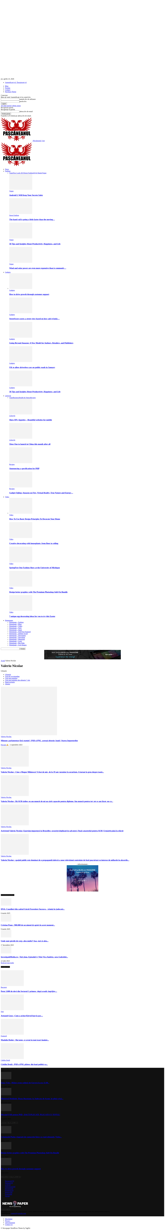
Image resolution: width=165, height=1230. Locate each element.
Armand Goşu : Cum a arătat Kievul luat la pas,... (22, 1016)
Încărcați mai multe (7, 963)
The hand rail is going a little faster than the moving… (32, 219)
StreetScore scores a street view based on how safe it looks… (34, 319)
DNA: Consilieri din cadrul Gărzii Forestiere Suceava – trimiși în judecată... (33, 909)
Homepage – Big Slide (17, 643)
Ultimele (8, 674)
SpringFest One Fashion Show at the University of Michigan (34, 568)
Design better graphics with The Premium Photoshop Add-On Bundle (38, 592)
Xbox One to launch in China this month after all (29, 444)
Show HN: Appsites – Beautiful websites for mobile (30, 420)
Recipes (33, 398)
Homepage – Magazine (17, 639)
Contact (7, 90)
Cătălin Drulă (5, 1060)
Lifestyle (8, 396)
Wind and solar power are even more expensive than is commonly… (37, 268)
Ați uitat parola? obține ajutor (11, 106)
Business (16, 398)
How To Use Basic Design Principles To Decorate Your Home (34, 519)
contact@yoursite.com (18, 1213)
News (7, 169)
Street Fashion (29, 173)
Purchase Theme (10, 92)
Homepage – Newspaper (17, 635)
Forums (7, 88)
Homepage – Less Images (18, 645)
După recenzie (10, 682)
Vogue (44, 173)
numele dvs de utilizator (27, 99)
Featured (4, 1036)
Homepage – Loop (15, 641)
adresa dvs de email (26, 111)
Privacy (7, 1221)
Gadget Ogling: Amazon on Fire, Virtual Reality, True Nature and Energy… (41, 493)
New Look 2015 (18, 173)
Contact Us (9, 1224)
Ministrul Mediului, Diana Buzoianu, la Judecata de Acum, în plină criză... (32, 1099)
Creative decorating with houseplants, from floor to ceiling (33, 543)
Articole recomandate (12, 676)
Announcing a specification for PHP (24, 468)
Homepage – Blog (15, 624)
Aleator (7, 684)
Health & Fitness (24, 398)
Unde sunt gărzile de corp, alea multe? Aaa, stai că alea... (24, 941)
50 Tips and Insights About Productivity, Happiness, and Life (34, 244)
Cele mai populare (11, 678)
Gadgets (8, 272)
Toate (11, 173)
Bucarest (4, 987)
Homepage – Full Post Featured (20, 632)
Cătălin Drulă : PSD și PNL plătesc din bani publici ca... (24, 1064)
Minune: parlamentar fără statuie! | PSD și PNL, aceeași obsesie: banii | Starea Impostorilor (39, 740)
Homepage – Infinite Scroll (18, 634)
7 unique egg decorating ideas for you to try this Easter (32, 616)
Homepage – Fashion (16, 622)
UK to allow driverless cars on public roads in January (32, 367)
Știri (2, 1011)
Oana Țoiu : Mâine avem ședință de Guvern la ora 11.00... (25, 1083)
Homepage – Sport (15, 630)
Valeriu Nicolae (6, 736)
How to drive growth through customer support (29, 294)
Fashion (7, 171)
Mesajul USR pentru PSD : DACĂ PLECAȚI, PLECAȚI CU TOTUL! (30, 1115)
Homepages (9, 620)
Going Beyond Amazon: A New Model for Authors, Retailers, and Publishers (41, 343)
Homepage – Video (15, 626)
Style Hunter (38, 173)
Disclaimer (8, 1219)
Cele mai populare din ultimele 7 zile (17, 680)
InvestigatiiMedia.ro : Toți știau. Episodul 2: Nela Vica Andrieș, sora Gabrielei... (34, 957)
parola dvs (22, 101)
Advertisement (10, 1223)
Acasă (3, 661)
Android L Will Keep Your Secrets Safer (26, 195)
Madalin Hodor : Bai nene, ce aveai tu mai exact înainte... (25, 1040)
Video (7, 497)
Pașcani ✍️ (5, 745)
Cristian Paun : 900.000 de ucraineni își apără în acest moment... (28, 925)
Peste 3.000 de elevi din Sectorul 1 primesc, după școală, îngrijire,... (29, 991)
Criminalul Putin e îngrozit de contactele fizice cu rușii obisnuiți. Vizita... (31, 1137)
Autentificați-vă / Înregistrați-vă (16, 82)
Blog (6, 86)
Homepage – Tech (15, 628)
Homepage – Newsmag (17, 637)
